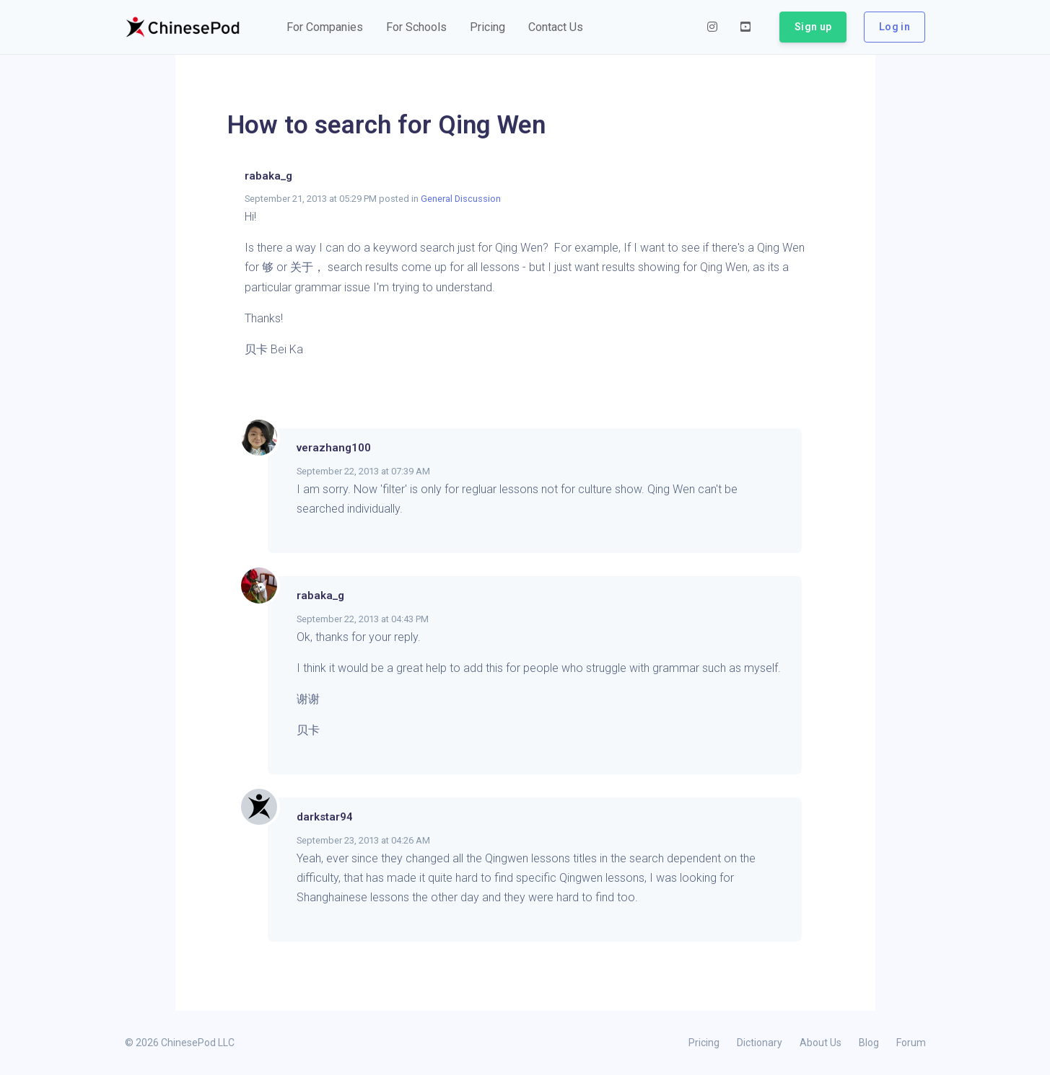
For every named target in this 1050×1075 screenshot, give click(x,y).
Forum (911, 1042)
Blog (869, 1042)
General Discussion (461, 198)
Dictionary (759, 1042)
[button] (325, 27)
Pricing (703, 1042)
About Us (820, 1042)
